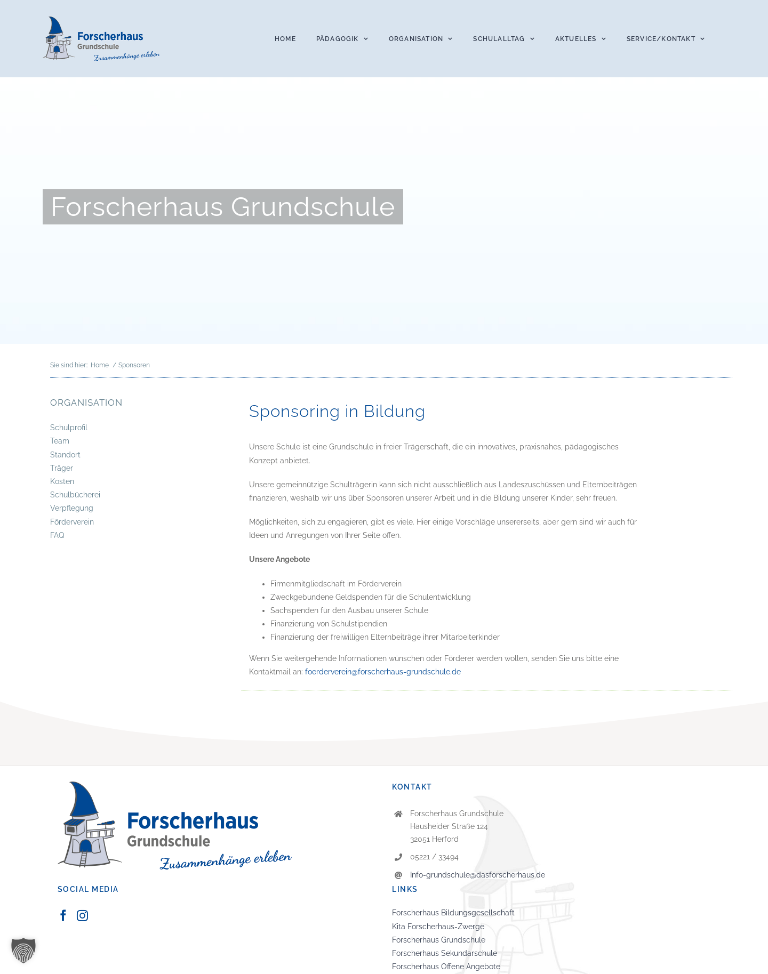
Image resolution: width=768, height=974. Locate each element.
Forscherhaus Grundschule (438, 940)
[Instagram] (82, 915)
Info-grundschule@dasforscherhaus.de (477, 875)
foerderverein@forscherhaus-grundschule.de (383, 671)
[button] (23, 950)
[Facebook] (63, 915)
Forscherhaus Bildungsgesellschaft (453, 912)
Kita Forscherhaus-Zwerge (438, 926)
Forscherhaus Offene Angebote (446, 966)
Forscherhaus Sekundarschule (444, 953)
